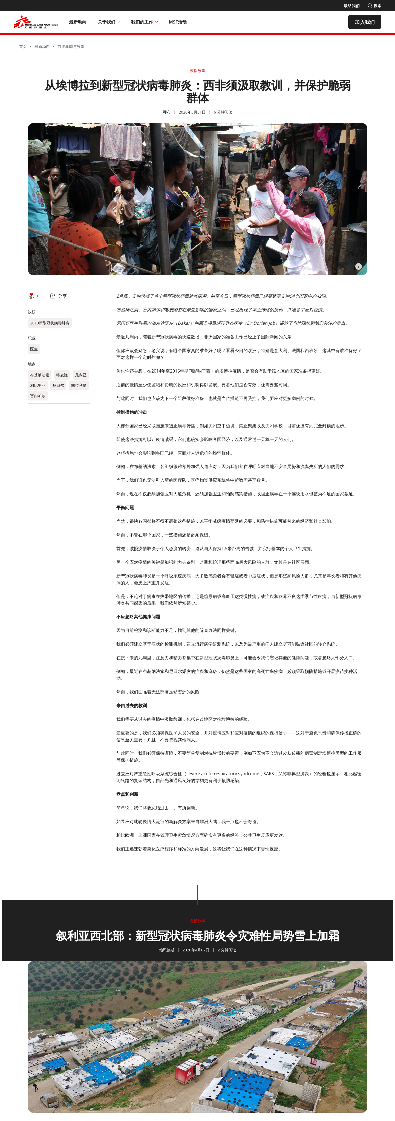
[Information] (358, 266)
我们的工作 (144, 22)
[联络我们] (352, 5)
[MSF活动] (178, 22)
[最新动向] (78, 22)
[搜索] (374, 5)
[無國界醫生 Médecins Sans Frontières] (36, 22)
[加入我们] (364, 22)
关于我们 (109, 22)
